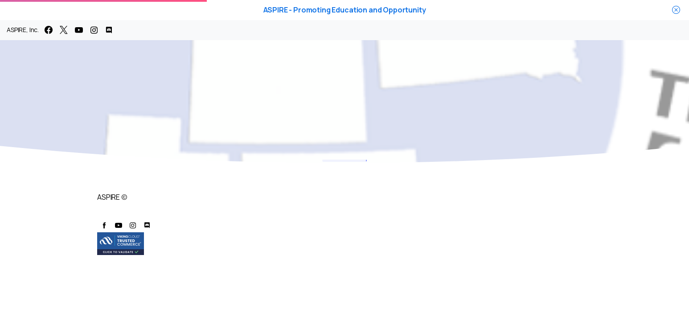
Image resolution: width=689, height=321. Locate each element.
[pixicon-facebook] (104, 225)
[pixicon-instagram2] (133, 225)
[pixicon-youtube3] (118, 225)
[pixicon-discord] (147, 225)
